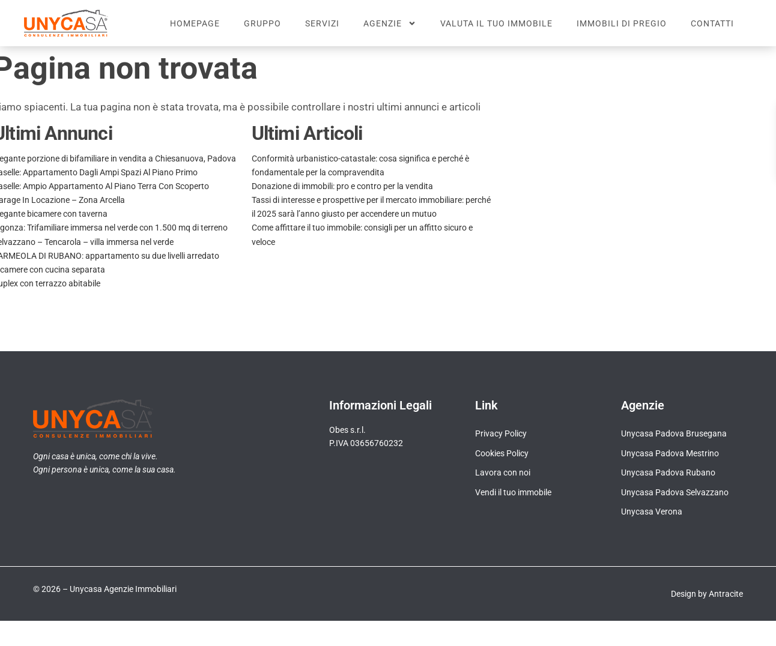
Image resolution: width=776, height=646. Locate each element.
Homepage (195, 23)
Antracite (726, 605)
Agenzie (389, 23)
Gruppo (262, 23)
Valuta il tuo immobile (496, 23)
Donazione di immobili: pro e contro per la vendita (342, 197)
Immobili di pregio (622, 23)
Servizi (322, 23)
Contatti (712, 23)
